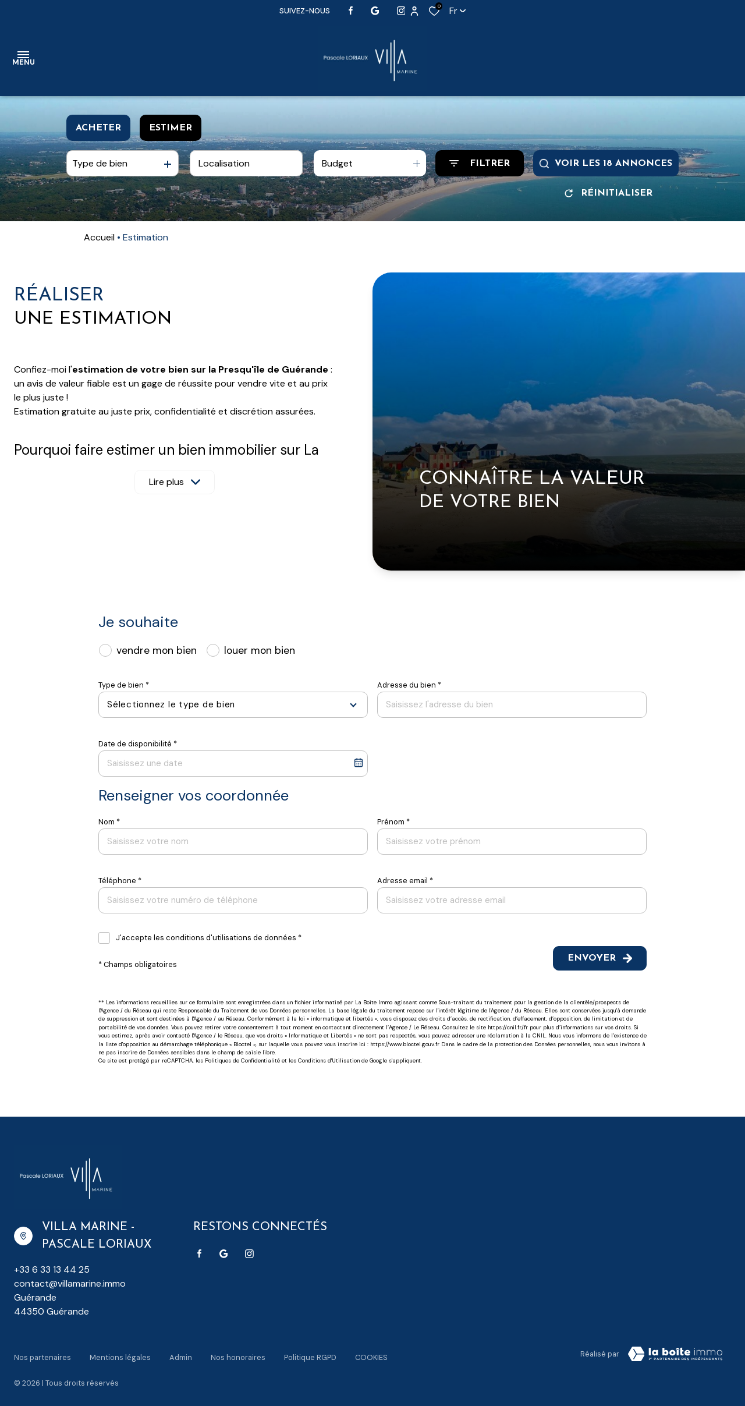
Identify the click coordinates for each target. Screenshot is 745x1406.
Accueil (99, 237)
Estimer (170, 128)
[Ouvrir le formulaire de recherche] (479, 163)
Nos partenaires (42, 1352)
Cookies (371, 1352)
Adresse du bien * (409, 685)
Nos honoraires (238, 1352)
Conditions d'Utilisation (329, 1060)
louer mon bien (259, 650)
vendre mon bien (156, 650)
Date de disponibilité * (137, 744)
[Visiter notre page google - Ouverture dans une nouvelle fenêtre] (375, 10)
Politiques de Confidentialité (242, 1060)
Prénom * (393, 822)
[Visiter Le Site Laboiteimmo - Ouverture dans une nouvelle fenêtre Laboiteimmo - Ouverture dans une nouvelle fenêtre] (675, 1354)
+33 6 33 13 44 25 (52, 1269)
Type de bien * (123, 685)
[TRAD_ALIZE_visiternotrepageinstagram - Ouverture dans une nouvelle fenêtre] (401, 10)
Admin (180, 1352)
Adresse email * (405, 881)
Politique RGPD (310, 1352)
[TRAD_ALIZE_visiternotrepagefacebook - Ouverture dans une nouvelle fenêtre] (351, 10)
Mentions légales (120, 1352)
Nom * (109, 822)
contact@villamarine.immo (70, 1283)
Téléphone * (119, 881)
